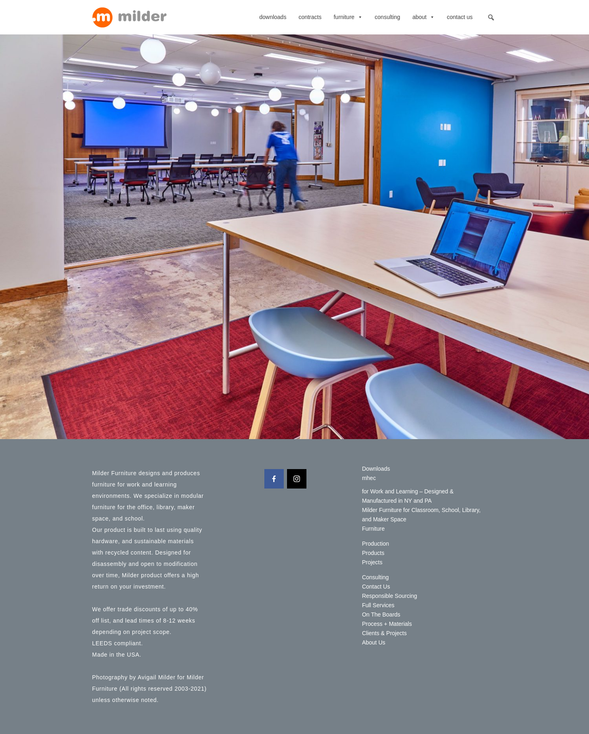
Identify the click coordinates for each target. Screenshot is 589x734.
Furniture (348, 17)
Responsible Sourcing (389, 596)
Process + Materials (387, 624)
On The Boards (381, 614)
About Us (373, 642)
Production (375, 543)
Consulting (387, 17)
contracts (309, 17)
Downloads (272, 17)
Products (373, 553)
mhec (369, 478)
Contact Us (460, 17)
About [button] (424, 17)
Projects (372, 562)
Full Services (378, 605)
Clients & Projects (384, 633)
